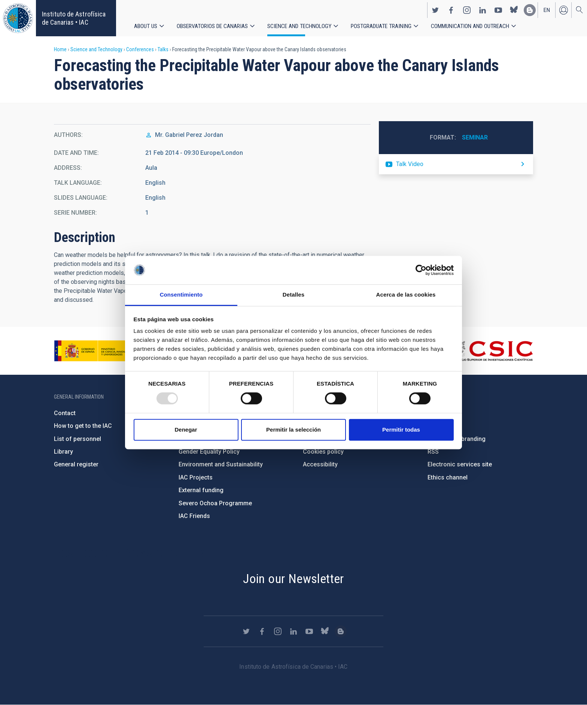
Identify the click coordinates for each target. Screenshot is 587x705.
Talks (163, 49)
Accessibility (320, 464)
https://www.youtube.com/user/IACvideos (498, 10)
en (547, 10)
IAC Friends (194, 515)
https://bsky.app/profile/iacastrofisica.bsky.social (514, 10)
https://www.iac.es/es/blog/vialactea (530, 10)
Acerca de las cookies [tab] (406, 295)
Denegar (185, 429)
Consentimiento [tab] (181, 295)
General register (76, 464)
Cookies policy (323, 451)
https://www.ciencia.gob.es (95, 351)
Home (60, 49)
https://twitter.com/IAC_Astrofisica (435, 10)
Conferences (140, 49)
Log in (563, 10)
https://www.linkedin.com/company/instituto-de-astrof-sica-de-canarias (482, 10)
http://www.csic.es (492, 350)
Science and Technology (299, 26)
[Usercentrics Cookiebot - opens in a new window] (421, 270)
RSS (433, 451)
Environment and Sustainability (221, 464)
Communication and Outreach (471, 26)
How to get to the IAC (83, 425)
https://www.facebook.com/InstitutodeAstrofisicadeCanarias (451, 10)
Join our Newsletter (293, 578)
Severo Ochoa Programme (215, 503)
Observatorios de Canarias (212, 26)
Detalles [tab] (293, 295)
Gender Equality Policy (209, 451)
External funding (201, 490)
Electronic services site (460, 464)
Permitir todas (401, 429)
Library (63, 451)
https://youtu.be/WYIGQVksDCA (456, 164)
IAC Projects (196, 477)
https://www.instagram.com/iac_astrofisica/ (467, 10)
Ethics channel (448, 477)
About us (145, 26)
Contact (65, 413)
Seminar (475, 137)
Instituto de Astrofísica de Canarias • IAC (74, 18)
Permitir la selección (293, 429)
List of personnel (77, 438)
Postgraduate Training (381, 26)
